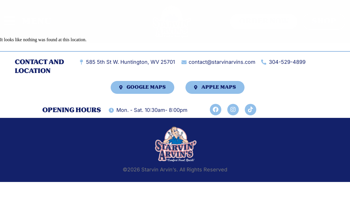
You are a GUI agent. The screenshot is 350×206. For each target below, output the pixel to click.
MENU (37, 21)
